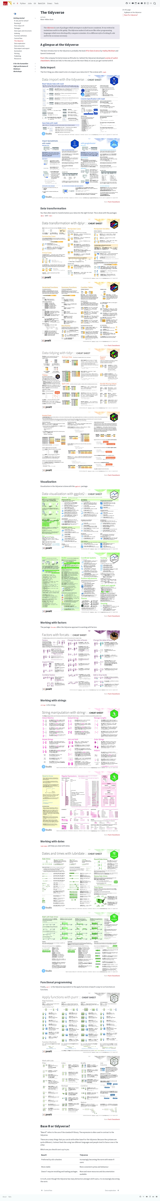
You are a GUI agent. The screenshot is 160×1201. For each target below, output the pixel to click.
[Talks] (144, 3)
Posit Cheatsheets (114, 202)
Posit (42, 58)
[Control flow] (46, 1190)
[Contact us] (141, 3)
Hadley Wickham (108, 51)
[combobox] (155, 3)
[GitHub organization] (126, 3)
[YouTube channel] (132, 3)
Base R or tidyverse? (131, 15)
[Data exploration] (112, 1190)
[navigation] (35, 18)
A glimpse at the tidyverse (132, 12)
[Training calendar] (135, 3)
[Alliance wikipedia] (129, 3)
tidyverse (50, 28)
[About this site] (147, 3)
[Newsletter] (138, 3)
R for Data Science (93, 51)
